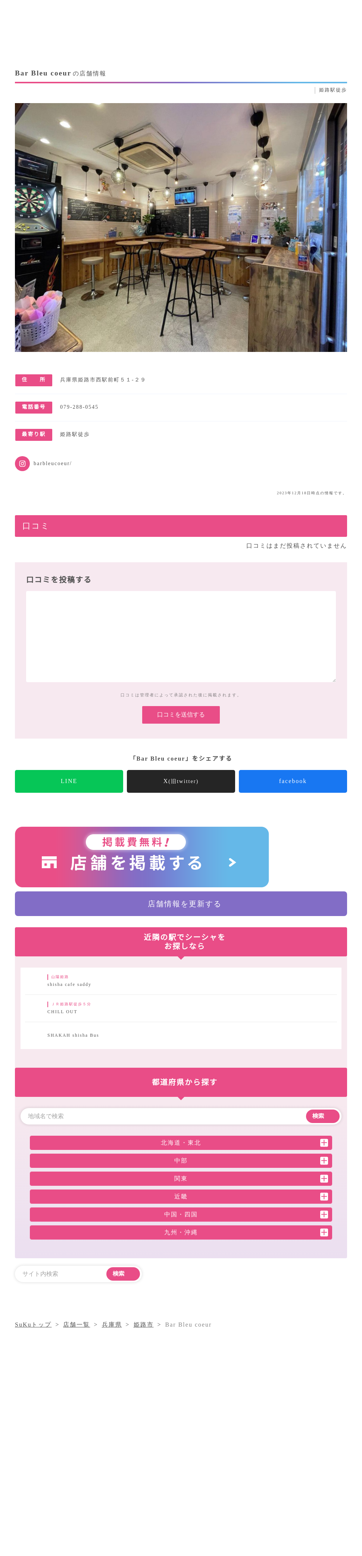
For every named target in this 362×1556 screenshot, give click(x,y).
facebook (293, 792)
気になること (257, 1475)
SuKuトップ (34, 1336)
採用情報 (231, 1488)
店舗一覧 (299, 1475)
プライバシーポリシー (287, 1488)
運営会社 (194, 1488)
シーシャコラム (204, 1475)
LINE (69, 792)
